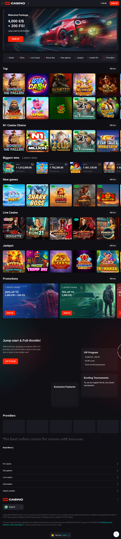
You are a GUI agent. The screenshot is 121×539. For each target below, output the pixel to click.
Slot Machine (20, 171)
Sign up (114, 3)
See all (113, 69)
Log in (103, 3)
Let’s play (10, 361)
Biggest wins (11, 157)
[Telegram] (117, 500)
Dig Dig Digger (87, 171)
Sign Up (15, 39)
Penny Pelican (54, 171)
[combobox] (60, 507)
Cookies (64, 535)
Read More (8, 447)
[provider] (14, 426)
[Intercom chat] (116, 534)
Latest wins (29, 157)
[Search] (28, 3)
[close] (68, 535)
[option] (10, 58)
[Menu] (2, 3)
